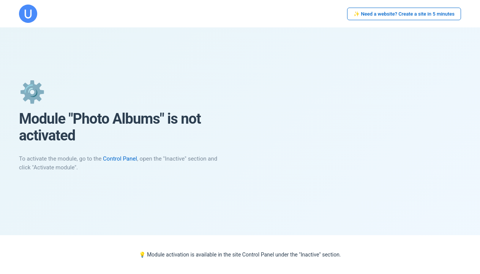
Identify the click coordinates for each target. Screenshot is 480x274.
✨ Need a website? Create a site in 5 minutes (404, 14)
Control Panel (120, 158)
